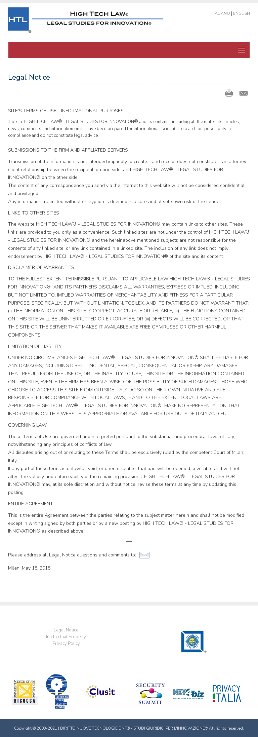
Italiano (221, 13)
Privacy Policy (66, 644)
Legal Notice (66, 630)
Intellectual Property (66, 637)
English (241, 13)
